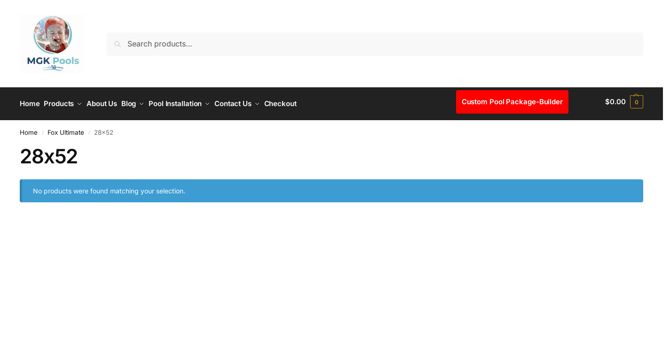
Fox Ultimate (65, 128)
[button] (624, 102)
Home (29, 128)
